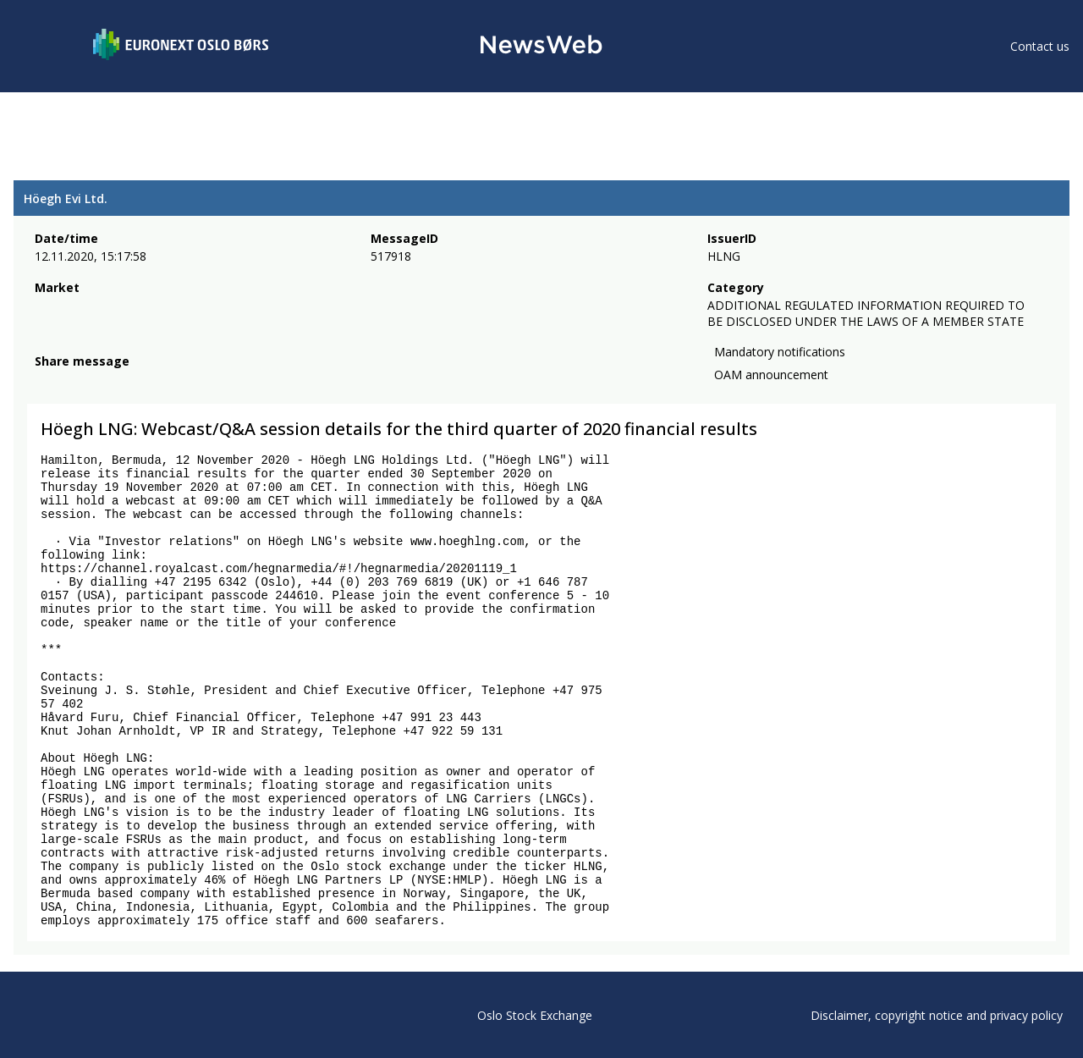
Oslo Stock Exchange (534, 1015)
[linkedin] (102, 382)
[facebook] (44, 382)
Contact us (1039, 46)
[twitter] (71, 381)
